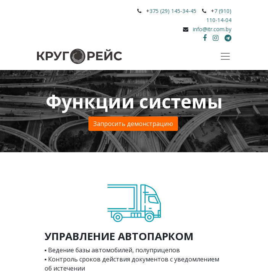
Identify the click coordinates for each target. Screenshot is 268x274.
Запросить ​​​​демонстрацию (133, 123)
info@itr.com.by (212, 29)
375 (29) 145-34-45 (172, 10)
